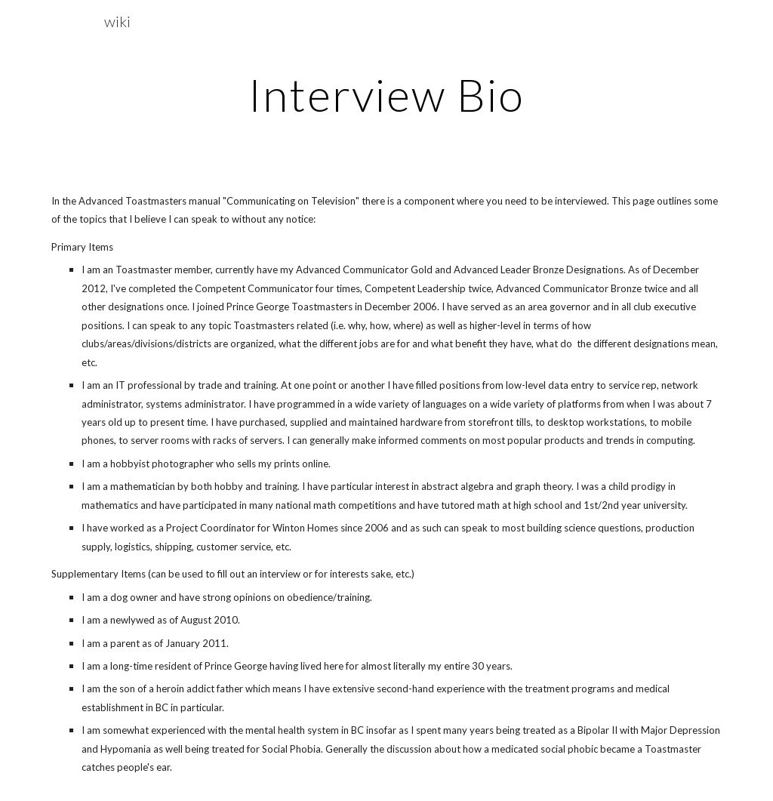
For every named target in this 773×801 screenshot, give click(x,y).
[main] (386, 94)
